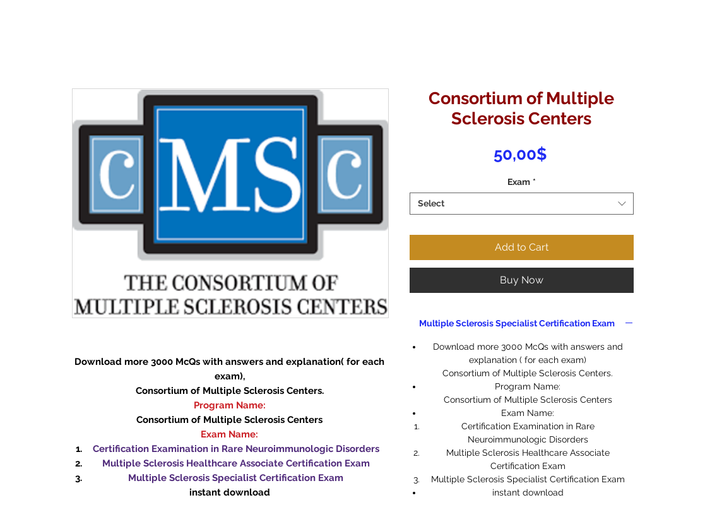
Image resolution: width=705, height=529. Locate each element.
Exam (521, 182)
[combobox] (522, 204)
